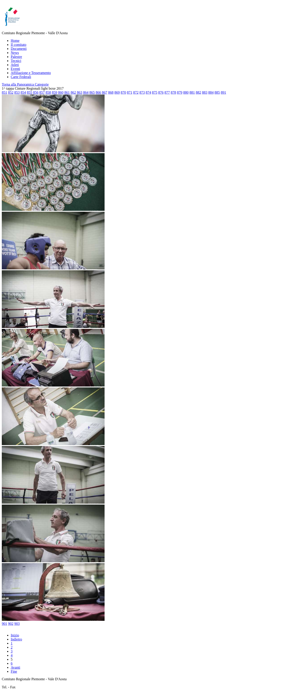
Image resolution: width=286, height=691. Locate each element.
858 (48, 92)
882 (198, 92)
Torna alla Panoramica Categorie (25, 84)
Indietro (16, 639)
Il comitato (18, 44)
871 (129, 92)
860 (60, 92)
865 (92, 92)
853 (17, 92)
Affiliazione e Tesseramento (31, 73)
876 (161, 92)
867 (104, 92)
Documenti (19, 49)
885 (217, 92)
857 (42, 92)
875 (154, 92)
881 (192, 92)
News (15, 53)
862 (73, 92)
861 (67, 92)
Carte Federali (21, 77)
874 (148, 92)
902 (10, 623)
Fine (14, 671)
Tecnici (16, 61)
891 (223, 92)
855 (29, 92)
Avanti (15, 667)
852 (10, 92)
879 (179, 92)
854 (23, 92)
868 (111, 92)
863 (79, 92)
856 (35, 92)
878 (173, 92)
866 (98, 92)
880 (186, 92)
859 (54, 92)
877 (167, 92)
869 (117, 92)
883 (204, 92)
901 (4, 623)
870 (123, 92)
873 (142, 92)
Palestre (16, 57)
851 (4, 92)
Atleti (15, 65)
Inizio (15, 635)
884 (211, 92)
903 (17, 623)
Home (15, 40)
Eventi (15, 69)
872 (136, 92)
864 (85, 92)
